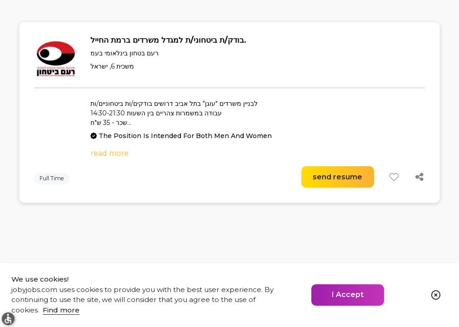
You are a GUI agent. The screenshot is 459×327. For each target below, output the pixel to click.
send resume (337, 177)
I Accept (348, 294)
